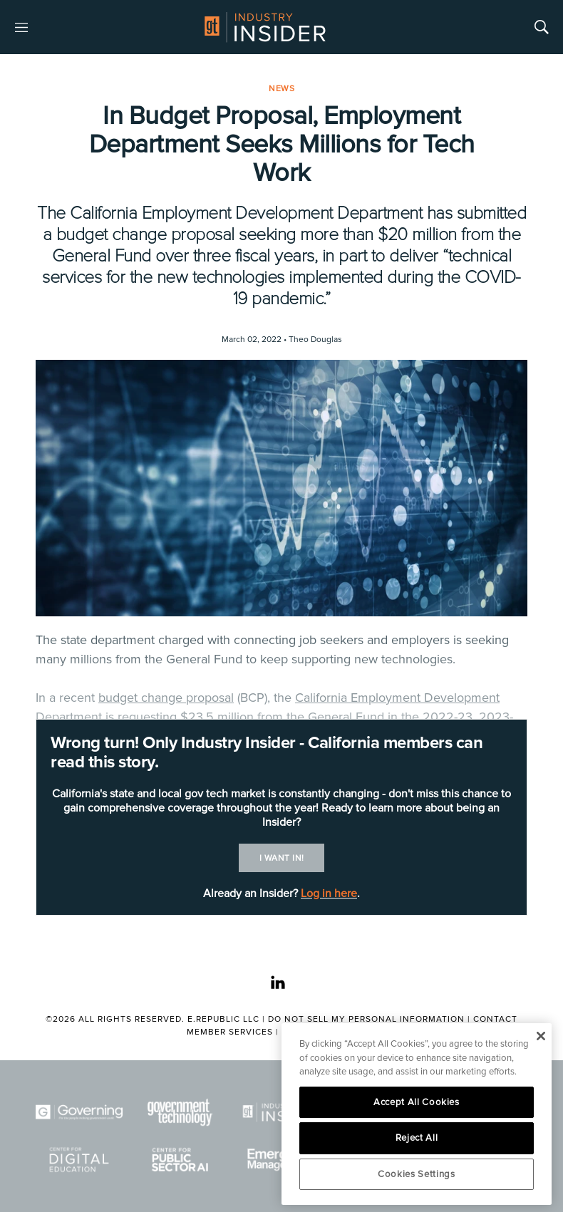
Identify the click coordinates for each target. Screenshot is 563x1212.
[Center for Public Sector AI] (180, 1159)
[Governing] (79, 1112)
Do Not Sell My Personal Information (366, 1019)
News (281, 88)
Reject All (417, 1138)
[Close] (540, 1036)
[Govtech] (180, 1112)
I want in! (281, 858)
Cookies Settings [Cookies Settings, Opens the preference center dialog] (416, 1174)
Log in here (329, 893)
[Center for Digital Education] (79, 1159)
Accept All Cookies (416, 1102)
